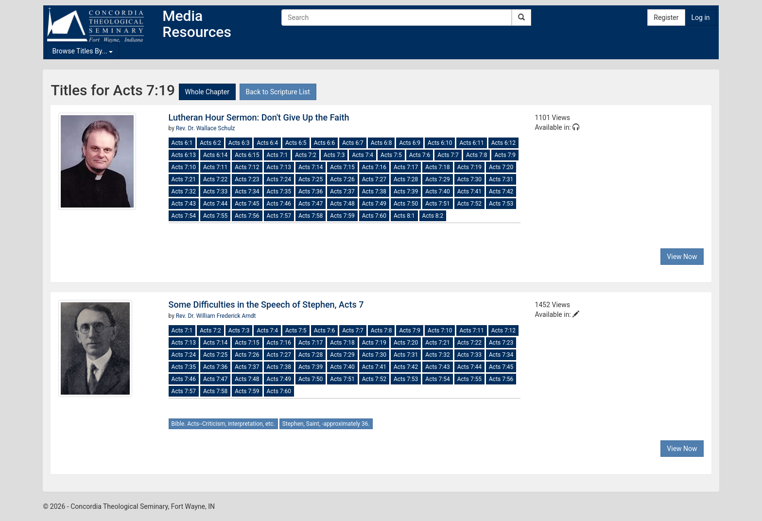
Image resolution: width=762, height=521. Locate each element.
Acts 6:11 (471, 142)
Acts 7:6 (420, 155)
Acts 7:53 (501, 203)
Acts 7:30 (469, 179)
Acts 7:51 (437, 203)
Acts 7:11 (215, 167)
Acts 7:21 (184, 179)
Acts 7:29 (437, 179)
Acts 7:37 (342, 191)
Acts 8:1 (404, 215)
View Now (682, 256)
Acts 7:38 (374, 191)
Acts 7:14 (310, 167)
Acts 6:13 (184, 155)
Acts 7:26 (342, 179)
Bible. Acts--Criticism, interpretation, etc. (223, 423)
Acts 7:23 (247, 179)
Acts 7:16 (374, 167)
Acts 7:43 (184, 203)
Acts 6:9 (409, 142)
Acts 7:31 (501, 179)
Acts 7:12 (247, 167)
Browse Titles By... (82, 51)
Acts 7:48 (342, 203)
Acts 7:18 (437, 167)
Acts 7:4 (362, 155)
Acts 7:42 (501, 191)
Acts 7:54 (184, 215)
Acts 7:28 (406, 179)
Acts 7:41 (469, 191)
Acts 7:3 (334, 155)
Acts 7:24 (279, 179)
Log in (701, 17)
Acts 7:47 (310, 203)
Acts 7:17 (406, 167)
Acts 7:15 (342, 167)
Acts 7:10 (184, 167)
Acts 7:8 (476, 155)
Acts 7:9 (505, 155)
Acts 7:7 (448, 155)
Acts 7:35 (279, 191)
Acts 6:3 (239, 142)
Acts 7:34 (247, 191)
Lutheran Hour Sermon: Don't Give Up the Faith (259, 117)
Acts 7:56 (247, 215)
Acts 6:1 (182, 142)
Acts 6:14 (215, 155)
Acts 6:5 (296, 142)
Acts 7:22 (215, 179)
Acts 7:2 (305, 155)
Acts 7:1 (277, 155)
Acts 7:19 (469, 167)
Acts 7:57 (279, 215)
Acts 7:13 (279, 167)
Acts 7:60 (374, 215)
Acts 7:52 (469, 203)
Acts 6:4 (267, 142)
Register (666, 17)
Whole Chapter (207, 92)
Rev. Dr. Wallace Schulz (205, 128)
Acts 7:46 (279, 203)
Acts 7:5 (391, 155)
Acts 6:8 (381, 142)
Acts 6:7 (353, 142)
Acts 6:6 (324, 142)
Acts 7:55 (215, 215)
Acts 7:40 (437, 191)
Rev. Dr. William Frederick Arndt (216, 316)
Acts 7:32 (184, 191)
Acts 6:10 (440, 142)
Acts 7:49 (374, 203)
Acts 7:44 (215, 203)
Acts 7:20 (501, 167)
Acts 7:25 (310, 179)
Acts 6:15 (247, 155)
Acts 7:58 (310, 215)
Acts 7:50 (406, 203)
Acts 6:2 (210, 142)
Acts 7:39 (406, 191)
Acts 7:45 (247, 203)
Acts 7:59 (342, 215)
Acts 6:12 (503, 142)
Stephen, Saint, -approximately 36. (326, 423)
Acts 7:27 (374, 179)
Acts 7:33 (215, 191)
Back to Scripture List (278, 92)
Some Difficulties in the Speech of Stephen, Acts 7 (266, 304)
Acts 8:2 (433, 215)
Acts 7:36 (310, 191)
